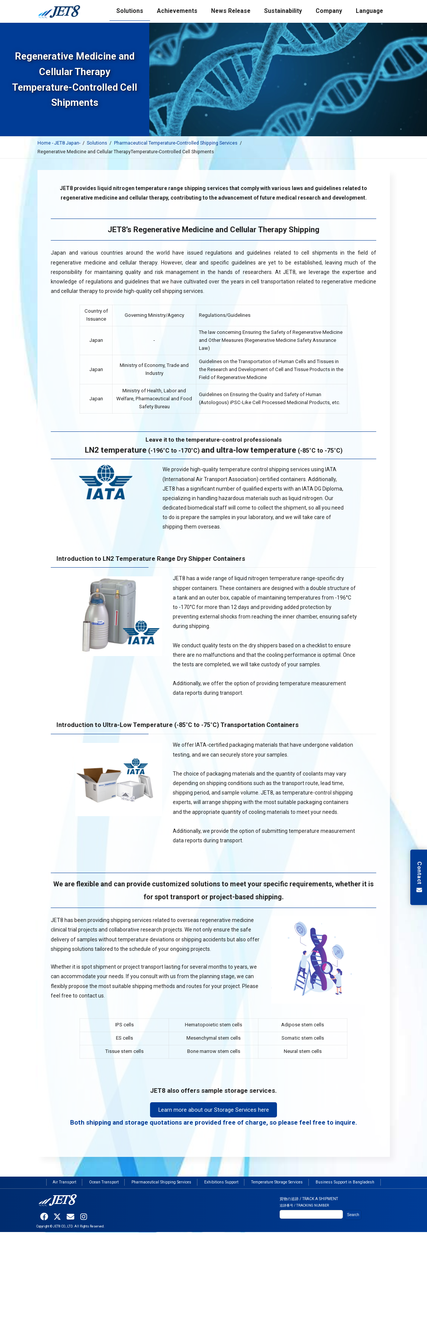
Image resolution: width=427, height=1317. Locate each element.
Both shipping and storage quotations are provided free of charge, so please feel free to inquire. (213, 1122)
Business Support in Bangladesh (345, 1182)
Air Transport (64, 1182)
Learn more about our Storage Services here (213, 1109)
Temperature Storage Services (277, 1182)
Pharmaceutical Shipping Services (161, 1182)
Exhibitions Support (221, 1182)
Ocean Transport (104, 1182)
